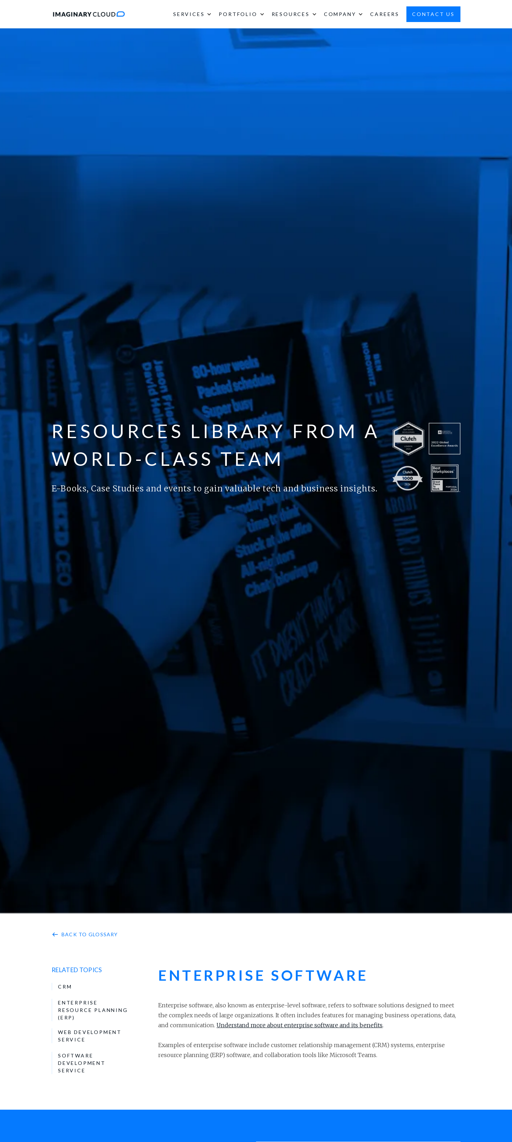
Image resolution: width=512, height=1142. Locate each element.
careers (384, 14)
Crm (65, 987)
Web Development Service (90, 1036)
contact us (433, 14)
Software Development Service (82, 1062)
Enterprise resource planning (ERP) (93, 1010)
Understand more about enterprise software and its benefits (300, 1025)
